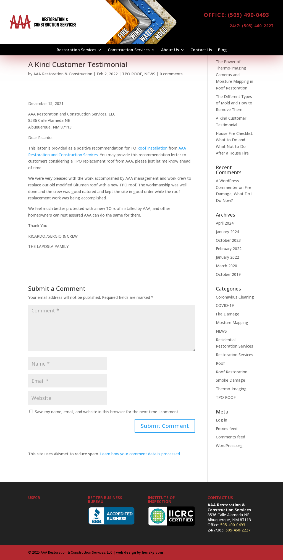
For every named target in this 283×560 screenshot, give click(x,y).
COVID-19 (225, 305)
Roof (220, 363)
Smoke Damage (230, 380)
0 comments (171, 73)
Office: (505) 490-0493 (236, 15)
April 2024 (225, 223)
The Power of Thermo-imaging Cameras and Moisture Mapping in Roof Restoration (234, 75)
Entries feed (226, 428)
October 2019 (228, 274)
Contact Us (201, 50)
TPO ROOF (132, 73)
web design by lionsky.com (139, 552)
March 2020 (226, 265)
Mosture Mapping (232, 322)
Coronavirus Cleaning (235, 297)
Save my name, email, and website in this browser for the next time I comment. (107, 411)
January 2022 (227, 257)
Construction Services (129, 50)
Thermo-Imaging (231, 388)
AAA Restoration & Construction (62, 73)
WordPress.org (229, 445)
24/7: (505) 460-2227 (240, 27)
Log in (221, 420)
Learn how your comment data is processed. (140, 453)
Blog (222, 50)
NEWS (149, 73)
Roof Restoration (231, 371)
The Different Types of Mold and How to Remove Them (234, 103)
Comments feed (230, 437)
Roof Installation (152, 148)
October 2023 (228, 240)
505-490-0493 (232, 524)
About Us (170, 50)
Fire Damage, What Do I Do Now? (234, 194)
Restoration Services (76, 50)
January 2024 (227, 231)
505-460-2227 (238, 530)
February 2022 (229, 248)
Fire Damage (227, 314)
